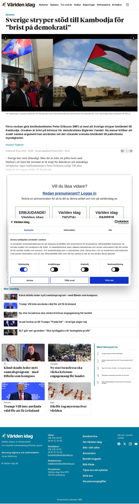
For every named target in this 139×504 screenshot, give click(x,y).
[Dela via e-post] (131, 151)
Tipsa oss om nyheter (95, 470)
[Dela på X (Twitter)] (127, 151)
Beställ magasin (92, 459)
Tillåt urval (69, 280)
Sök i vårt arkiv (91, 448)
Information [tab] (69, 230)
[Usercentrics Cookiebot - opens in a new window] (117, 222)
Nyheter (43, 4)
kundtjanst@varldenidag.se (60, 455)
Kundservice (90, 437)
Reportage (89, 4)
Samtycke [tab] (29, 230)
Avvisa (30, 280)
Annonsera (89, 453)
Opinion (54, 4)
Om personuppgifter (94, 482)
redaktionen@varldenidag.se (61, 464)
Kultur (77, 4)
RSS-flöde (88, 465)
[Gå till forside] (18, 4)
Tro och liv (66, 4)
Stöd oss (88, 476)
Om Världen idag (92, 442)
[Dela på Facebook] (122, 151)
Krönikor (117, 4)
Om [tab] (110, 230)
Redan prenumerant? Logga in (69, 193)
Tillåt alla (109, 280)
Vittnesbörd (103, 4)
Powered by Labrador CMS (69, 500)
